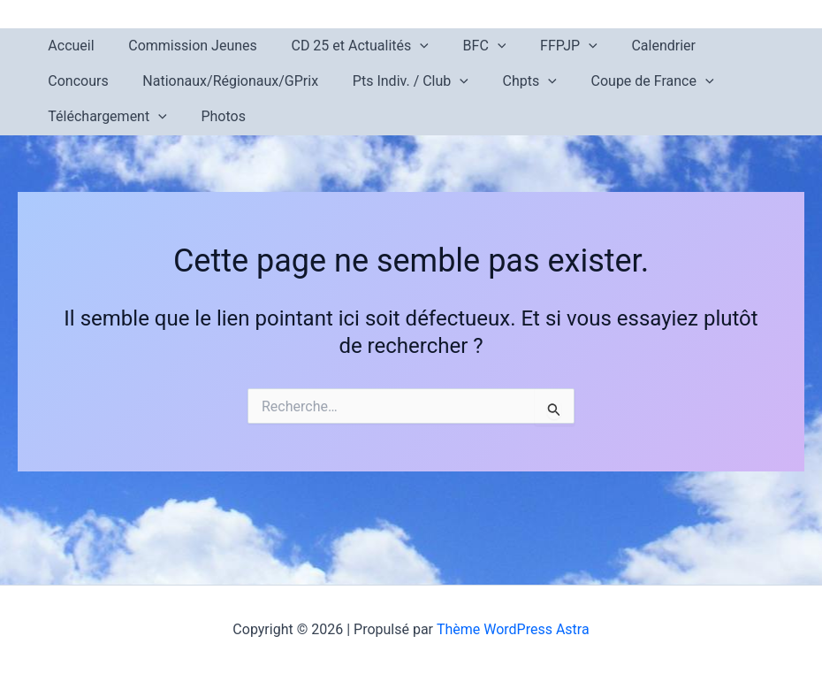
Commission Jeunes (183, 45)
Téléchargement (686, 81)
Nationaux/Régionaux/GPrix (133, 81)
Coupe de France (537, 81)
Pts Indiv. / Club (307, 81)
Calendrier (631, 45)
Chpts (420, 81)
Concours (721, 45)
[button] (406, 46)
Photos (67, 116)
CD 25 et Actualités (345, 46)
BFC (463, 46)
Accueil (68, 45)
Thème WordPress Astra (513, 629)
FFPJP (542, 46)
